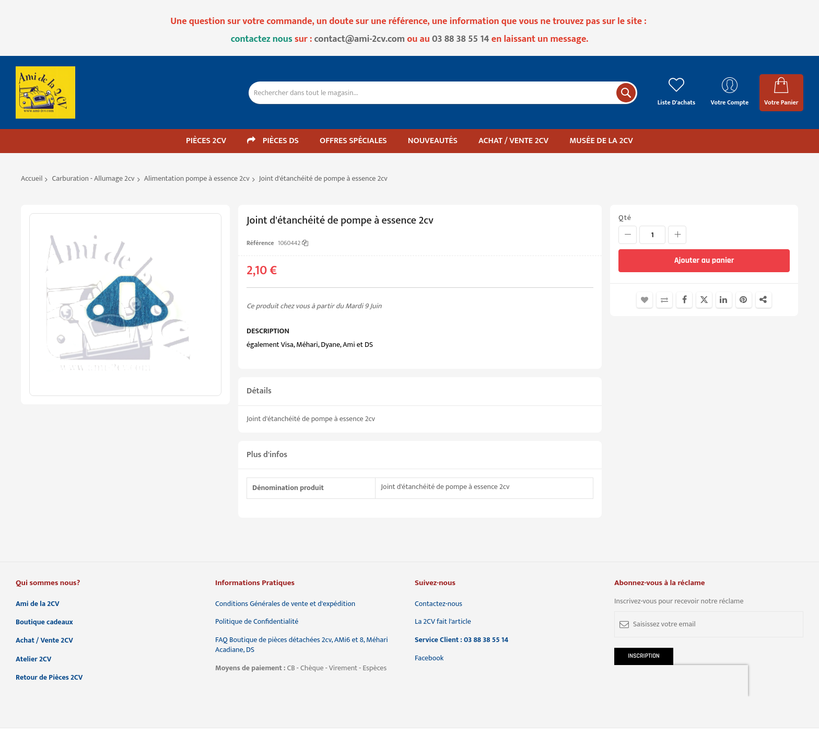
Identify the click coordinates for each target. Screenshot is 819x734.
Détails (259, 391)
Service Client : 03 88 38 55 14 (461, 640)
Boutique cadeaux (44, 622)
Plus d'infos (267, 455)
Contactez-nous (438, 604)
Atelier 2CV (33, 660)
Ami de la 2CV (38, 604)
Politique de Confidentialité (256, 622)
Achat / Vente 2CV (44, 641)
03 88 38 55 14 (460, 39)
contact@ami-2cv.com (359, 39)
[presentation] (681, 680)
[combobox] (443, 92)
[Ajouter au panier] (704, 260)
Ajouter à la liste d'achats (644, 300)
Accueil (31, 178)
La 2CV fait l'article (443, 622)
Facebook (429, 658)
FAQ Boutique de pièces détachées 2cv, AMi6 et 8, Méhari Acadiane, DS (301, 645)
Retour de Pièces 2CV (49, 678)
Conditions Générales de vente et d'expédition (285, 604)
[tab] (420, 391)
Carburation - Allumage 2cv (93, 178)
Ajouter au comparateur (664, 300)
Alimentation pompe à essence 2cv (197, 178)
